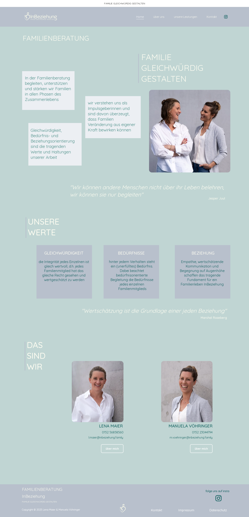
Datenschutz (218, 511)
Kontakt (212, 17)
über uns (158, 17)
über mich (201, 449)
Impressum (186, 511)
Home (140, 17)
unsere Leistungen (185, 17)
